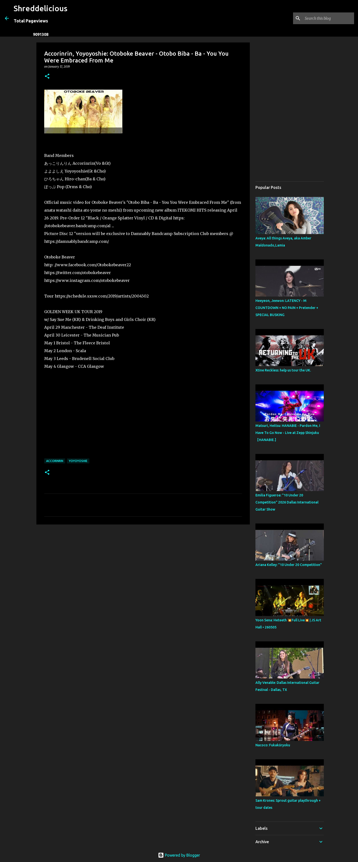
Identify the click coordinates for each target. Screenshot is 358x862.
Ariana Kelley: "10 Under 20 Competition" (288, 565)
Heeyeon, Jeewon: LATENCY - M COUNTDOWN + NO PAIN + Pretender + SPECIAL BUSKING (286, 308)
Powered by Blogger (179, 855)
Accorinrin (54, 460)
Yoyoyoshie (78, 460)
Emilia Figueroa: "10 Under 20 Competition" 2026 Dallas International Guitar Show (286, 502)
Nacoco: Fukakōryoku (272, 745)
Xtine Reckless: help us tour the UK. (283, 370)
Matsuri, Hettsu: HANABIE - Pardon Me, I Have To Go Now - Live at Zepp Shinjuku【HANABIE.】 (287, 433)
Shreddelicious (40, 8)
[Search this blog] (328, 18)
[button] (47, 76)
